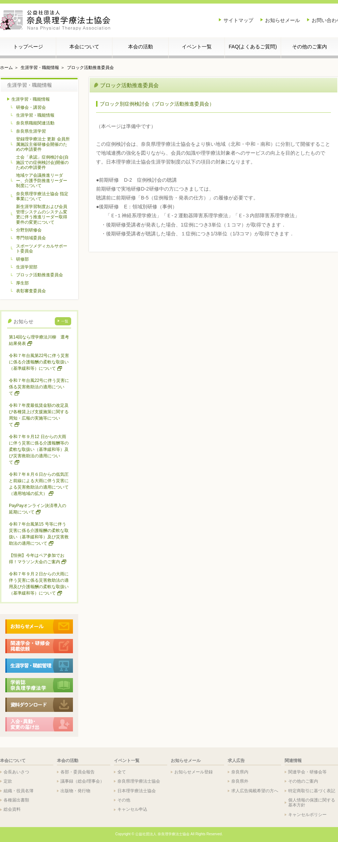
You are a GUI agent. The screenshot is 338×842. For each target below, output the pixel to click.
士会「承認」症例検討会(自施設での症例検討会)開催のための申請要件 (42, 162)
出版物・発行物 (75, 790)
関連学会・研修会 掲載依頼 (39, 646)
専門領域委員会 (31, 237)
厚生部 (22, 283)
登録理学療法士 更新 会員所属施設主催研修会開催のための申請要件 (43, 144)
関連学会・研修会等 (307, 771)
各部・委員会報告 (77, 771)
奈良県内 (239, 771)
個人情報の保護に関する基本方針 (311, 803)
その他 (123, 800)
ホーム (6, 67)
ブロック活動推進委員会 (90, 67)
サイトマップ (238, 20)
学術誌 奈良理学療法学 (39, 685)
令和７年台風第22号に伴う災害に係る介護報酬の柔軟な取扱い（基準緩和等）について (39, 362)
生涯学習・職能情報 (40, 67)
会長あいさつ (16, 771)
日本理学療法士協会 (136, 790)
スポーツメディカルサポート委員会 (41, 249)
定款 (8, 781)
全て (121, 771)
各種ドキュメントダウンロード (39, 705)
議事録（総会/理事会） (82, 781)
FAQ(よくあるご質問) (253, 46)
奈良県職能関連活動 (35, 123)
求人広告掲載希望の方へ (254, 790)
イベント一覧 (197, 46)
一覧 (64, 321)
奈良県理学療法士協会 (138, 781)
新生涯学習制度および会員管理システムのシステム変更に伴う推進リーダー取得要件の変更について (41, 214)
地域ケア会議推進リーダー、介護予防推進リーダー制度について (41, 180)
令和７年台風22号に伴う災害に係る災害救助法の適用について (39, 387)
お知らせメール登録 (193, 771)
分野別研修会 (29, 230)
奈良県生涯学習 (31, 131)
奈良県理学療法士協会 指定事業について (42, 196)
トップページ (28, 46)
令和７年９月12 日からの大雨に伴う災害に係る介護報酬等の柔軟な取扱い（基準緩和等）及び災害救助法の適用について (39, 449)
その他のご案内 (309, 46)
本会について (84, 46)
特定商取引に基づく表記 (311, 790)
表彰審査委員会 (31, 290)
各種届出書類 (16, 800)
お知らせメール (282, 20)
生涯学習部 (26, 267)
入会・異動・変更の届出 (39, 724)
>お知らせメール (39, 626)
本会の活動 (140, 46)
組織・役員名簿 (18, 790)
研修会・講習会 (31, 107)
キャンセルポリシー (307, 814)
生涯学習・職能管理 (39, 666)
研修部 (22, 259)
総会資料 (12, 809)
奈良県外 (239, 781)
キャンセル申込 (132, 809)
